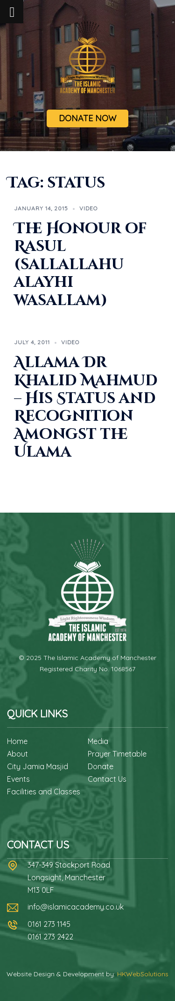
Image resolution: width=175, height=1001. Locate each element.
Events (18, 779)
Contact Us (107, 779)
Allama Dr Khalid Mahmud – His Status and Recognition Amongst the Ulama (86, 407)
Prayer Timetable (117, 753)
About (17, 753)
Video (88, 208)
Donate (100, 766)
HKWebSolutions (142, 974)
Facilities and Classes (43, 791)
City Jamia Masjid (37, 766)
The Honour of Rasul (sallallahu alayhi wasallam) (80, 265)
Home (17, 741)
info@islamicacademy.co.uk (76, 906)
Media (98, 741)
